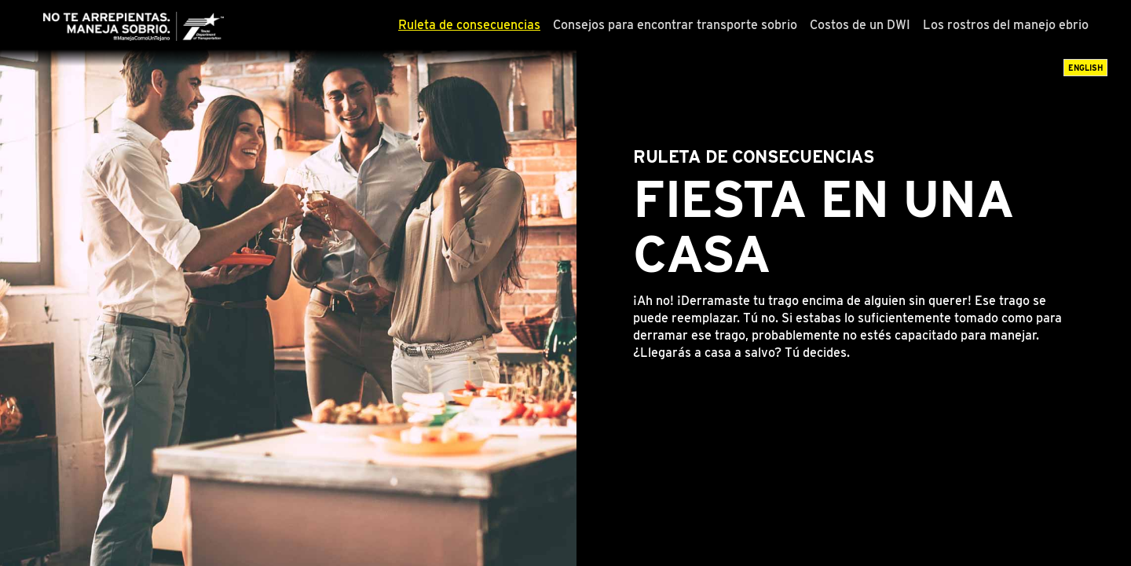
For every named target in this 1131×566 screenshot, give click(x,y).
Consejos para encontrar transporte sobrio (675, 24)
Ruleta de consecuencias (469, 24)
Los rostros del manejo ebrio (1006, 24)
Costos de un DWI (860, 24)
